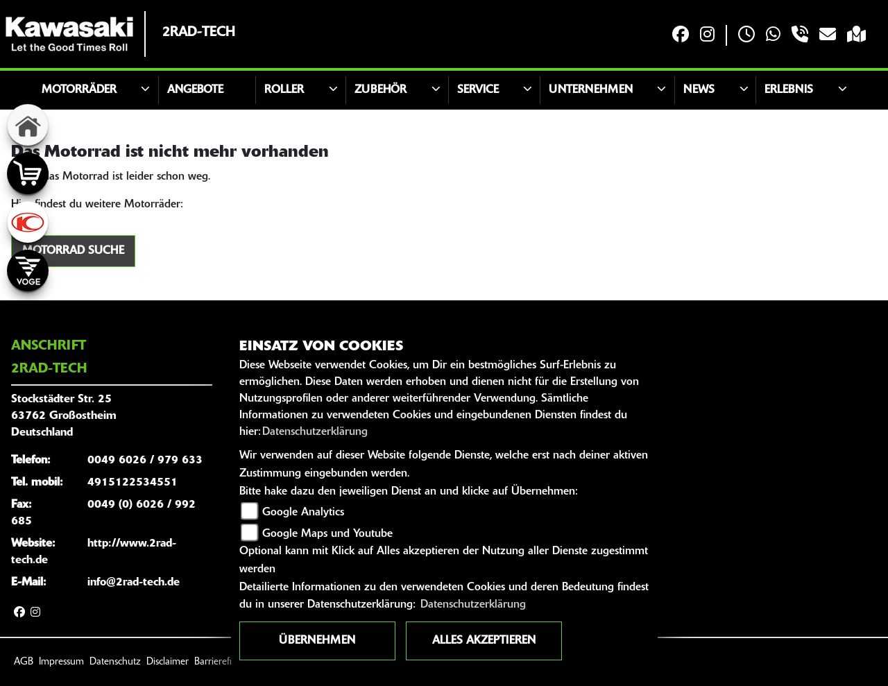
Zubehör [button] (381, 90)
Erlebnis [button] (789, 90)
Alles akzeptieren (484, 640)
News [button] (699, 90)
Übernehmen (317, 640)
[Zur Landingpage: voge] (28, 270)
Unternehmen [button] (591, 90)
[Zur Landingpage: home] (28, 125)
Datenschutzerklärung (315, 432)
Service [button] (478, 90)
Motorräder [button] (79, 90)
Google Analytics (303, 512)
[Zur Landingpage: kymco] (28, 222)
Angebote (195, 90)
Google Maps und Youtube (327, 534)
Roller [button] (284, 90)
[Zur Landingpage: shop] (28, 173)
